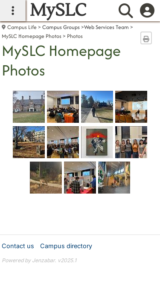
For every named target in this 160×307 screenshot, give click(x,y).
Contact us (18, 245)
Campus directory (66, 245)
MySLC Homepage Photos (31, 36)
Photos (75, 36)
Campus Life (22, 27)
